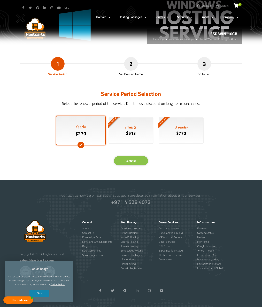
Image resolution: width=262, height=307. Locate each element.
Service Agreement (93, 255)
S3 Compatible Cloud (171, 233)
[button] (18, 300)
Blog (84, 246)
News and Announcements (97, 241)
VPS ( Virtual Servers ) (171, 237)
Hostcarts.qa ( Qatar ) (209, 264)
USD (66, 8)
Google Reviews (206, 246)
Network (202, 237)
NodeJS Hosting (130, 237)
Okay (39, 293)
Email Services (167, 241)
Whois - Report (205, 250)
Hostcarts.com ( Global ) (210, 268)
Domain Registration (132, 268)
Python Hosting (129, 233)
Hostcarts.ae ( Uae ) (208, 255)
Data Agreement (91, 250)
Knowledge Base (91, 237)
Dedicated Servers (169, 228)
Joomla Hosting (129, 246)
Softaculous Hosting (132, 250)
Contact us (88, 233)
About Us (87, 228)
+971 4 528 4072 (131, 202)
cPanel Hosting (129, 259)
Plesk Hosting (128, 264)
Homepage (158, 39)
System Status (205, 233)
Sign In (222, 5)
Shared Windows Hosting (213, 39)
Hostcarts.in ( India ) (208, 259)
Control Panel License (171, 255)
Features (202, 228)
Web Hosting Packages (181, 39)
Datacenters (166, 259)
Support (204, 5)
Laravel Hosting (129, 241)
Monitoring (203, 241)
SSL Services (166, 246)
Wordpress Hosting (131, 228)
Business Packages (131, 255)
